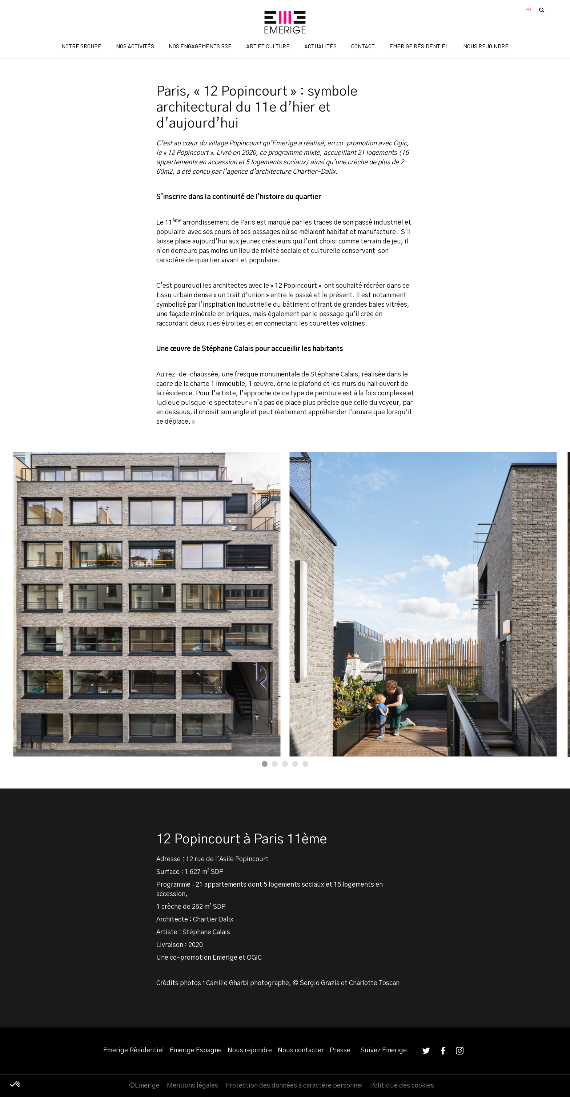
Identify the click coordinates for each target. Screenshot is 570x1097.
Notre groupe (81, 46)
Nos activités (135, 46)
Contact (363, 46)
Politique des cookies (402, 1085)
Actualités (320, 46)
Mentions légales (192, 1085)
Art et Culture (268, 46)
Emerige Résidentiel (419, 46)
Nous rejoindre (486, 46)
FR (528, 10)
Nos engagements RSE (200, 46)
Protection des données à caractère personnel (294, 1085)
